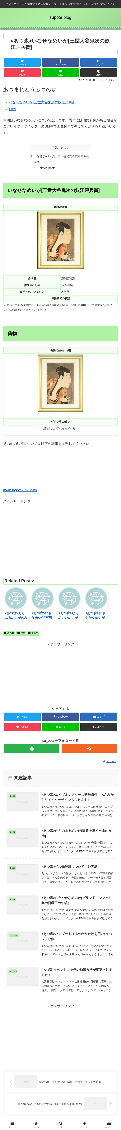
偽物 (12, 109)
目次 (55, 148)
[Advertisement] (60, 539)
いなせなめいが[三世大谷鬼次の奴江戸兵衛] (42, 102)
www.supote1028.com (20, 491)
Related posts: (46, 168)
